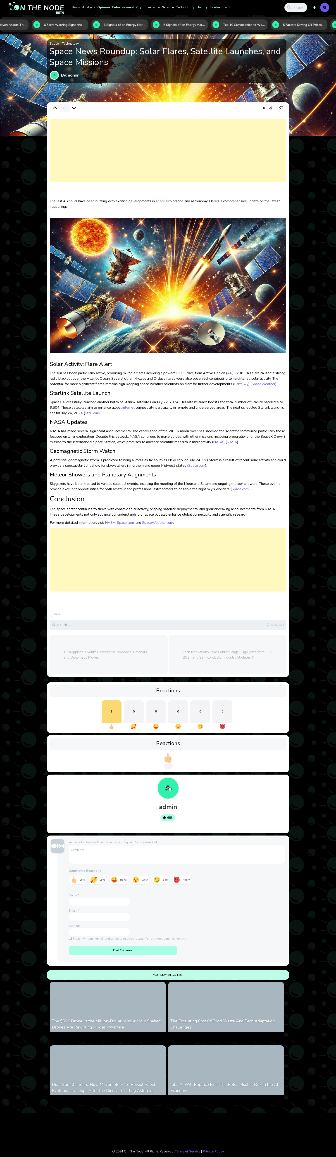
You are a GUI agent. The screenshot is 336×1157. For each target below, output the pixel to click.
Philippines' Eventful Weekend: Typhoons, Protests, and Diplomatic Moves (106, 655)
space (160, 201)
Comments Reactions (85, 871)
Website (75, 926)
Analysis (88, 7)
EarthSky (241, 384)
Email (74, 910)
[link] (281, 108)
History (201, 7)
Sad (165, 880)
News (75, 7)
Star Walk (93, 413)
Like (82, 880)
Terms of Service (187, 1151)
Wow (145, 880)
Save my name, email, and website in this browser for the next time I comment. (129, 939)
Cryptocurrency (148, 7)
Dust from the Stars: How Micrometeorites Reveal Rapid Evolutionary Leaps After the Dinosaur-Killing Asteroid (103, 1087)
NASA (218, 442)
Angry (186, 880)
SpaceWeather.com (157, 522)
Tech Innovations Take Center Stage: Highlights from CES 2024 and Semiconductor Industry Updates (227, 655)
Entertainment (123, 7)
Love (102, 880)
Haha (123, 880)
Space (54, 43)
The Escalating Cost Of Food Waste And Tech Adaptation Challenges (222, 1024)
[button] (314, 7)
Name (74, 895)
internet (128, 407)
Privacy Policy (213, 1151)
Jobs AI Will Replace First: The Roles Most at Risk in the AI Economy (224, 1087)
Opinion (103, 7)
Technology (185, 7)
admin (168, 807)
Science (168, 7)
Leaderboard (220, 7)
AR (229, 373)
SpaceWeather (263, 384)
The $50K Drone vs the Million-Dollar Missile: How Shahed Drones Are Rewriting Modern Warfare (106, 1024)
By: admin (70, 75)
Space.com (196, 465)
